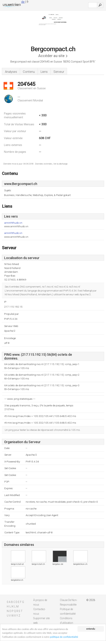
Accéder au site (51, 56)
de (23, 2)
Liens (44, 72)
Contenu (29, 72)
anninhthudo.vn (13, 222)
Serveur (58, 72)
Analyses (11, 72)
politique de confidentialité (64, 637)
